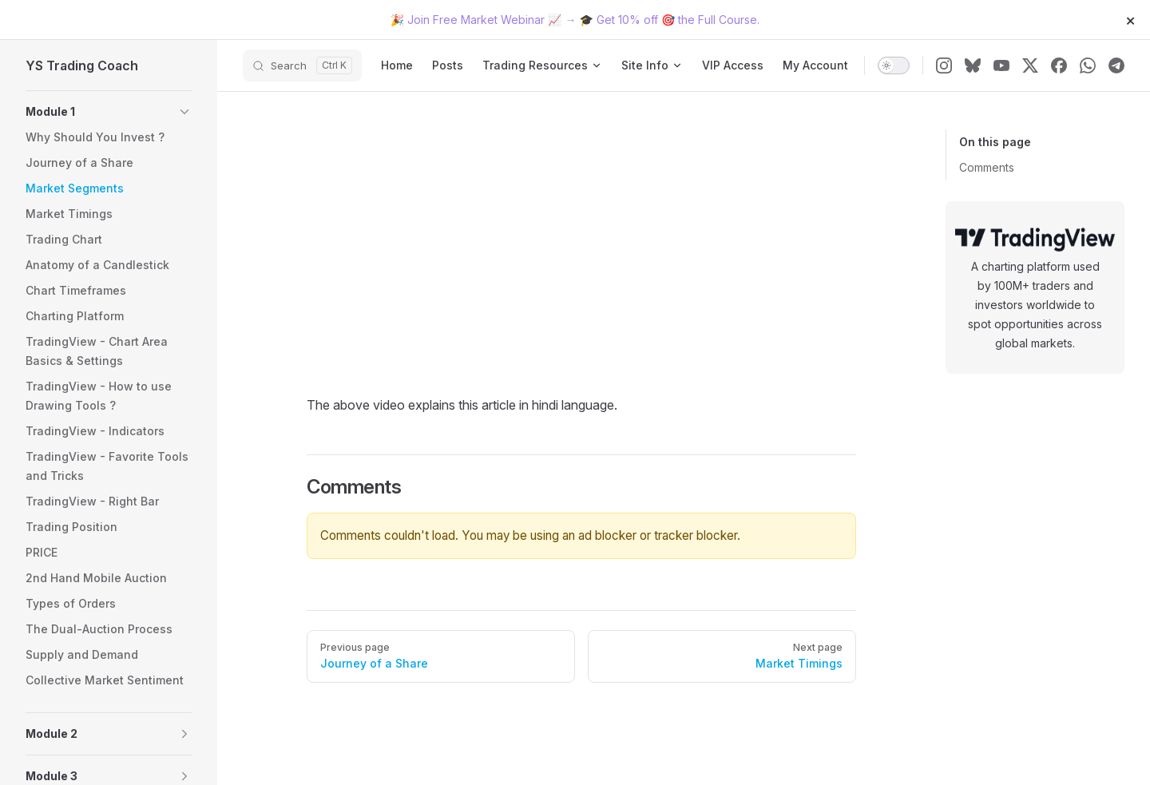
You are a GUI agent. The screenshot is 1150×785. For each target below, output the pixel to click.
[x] (1030, 65)
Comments (986, 167)
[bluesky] (972, 65)
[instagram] (944, 65)
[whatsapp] (1087, 65)
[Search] (302, 65)
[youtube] (1001, 65)
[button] (109, 112)
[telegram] (1116, 65)
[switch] (894, 65)
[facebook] (1059, 65)
